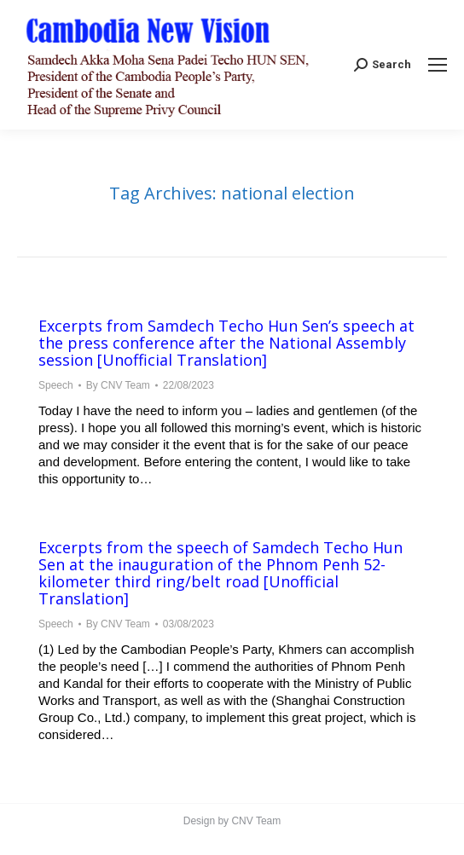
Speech (55, 385)
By (118, 385)
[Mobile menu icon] (437, 64)
